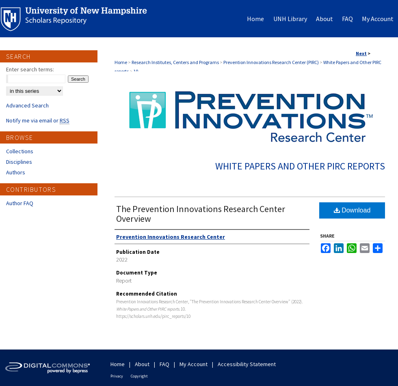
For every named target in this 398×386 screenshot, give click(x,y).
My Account (194, 364)
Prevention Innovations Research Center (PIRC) (271, 62)
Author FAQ (19, 203)
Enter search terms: (30, 69)
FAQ (164, 364)
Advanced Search (27, 105)
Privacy (116, 376)
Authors (15, 172)
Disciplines (19, 161)
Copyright (139, 376)
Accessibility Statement (247, 364)
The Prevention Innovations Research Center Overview (200, 213)
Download (352, 210)
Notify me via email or (37, 120)
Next (361, 53)
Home (121, 62)
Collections (19, 151)
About (142, 364)
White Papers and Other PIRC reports (300, 166)
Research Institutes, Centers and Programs (175, 62)
